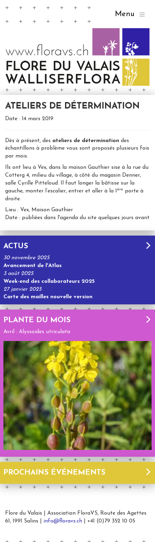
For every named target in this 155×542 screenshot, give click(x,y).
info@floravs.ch (62, 521)
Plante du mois (77, 320)
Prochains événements (77, 473)
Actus (77, 246)
